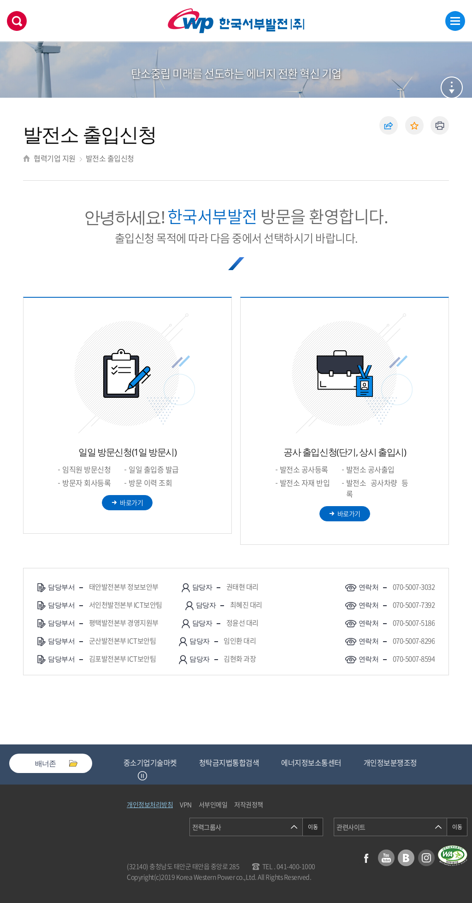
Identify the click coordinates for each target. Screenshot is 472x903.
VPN (186, 804)
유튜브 (386, 858)
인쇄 (440, 125)
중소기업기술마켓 (153, 762)
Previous (131, 775)
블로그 (406, 858)
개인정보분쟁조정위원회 (403, 762)
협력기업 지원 (55, 158)
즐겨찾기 (414, 125)
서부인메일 (213, 804)
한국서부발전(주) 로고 (236, 21)
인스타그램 (426, 858)
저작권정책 (248, 804)
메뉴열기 (455, 21)
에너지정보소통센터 (314, 762)
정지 (142, 775)
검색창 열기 (17, 21)
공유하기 (388, 125)
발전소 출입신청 (110, 158)
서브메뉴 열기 (452, 88)
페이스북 (366, 858)
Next (154, 775)
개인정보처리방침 (150, 804)
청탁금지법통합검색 (232, 762)
